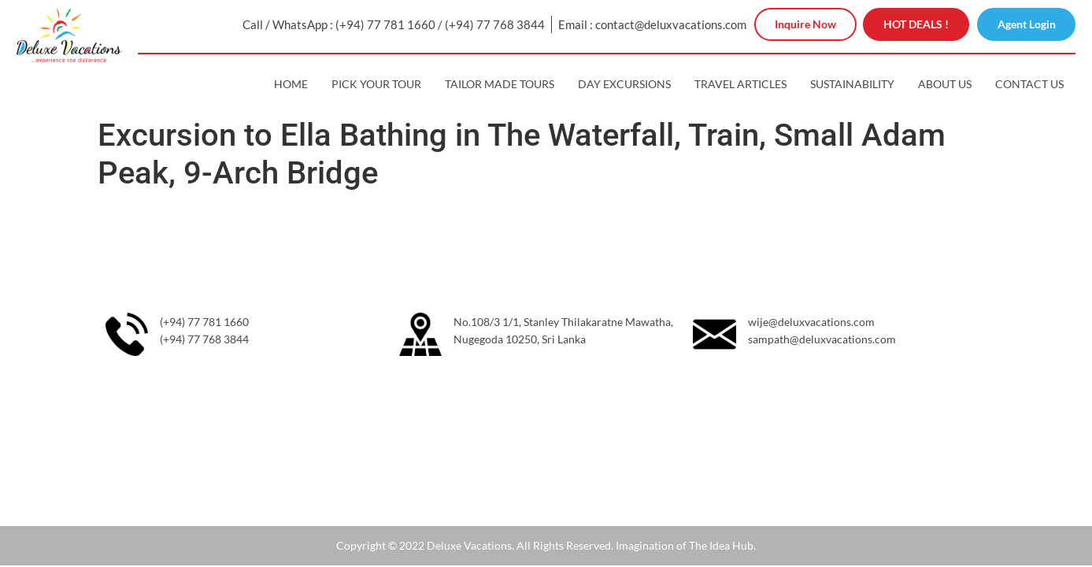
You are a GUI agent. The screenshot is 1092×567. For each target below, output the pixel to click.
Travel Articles (740, 84)
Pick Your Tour (376, 84)
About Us (945, 84)
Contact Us (1029, 84)
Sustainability (852, 84)
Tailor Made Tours (499, 84)
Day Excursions (624, 84)
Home (291, 84)
